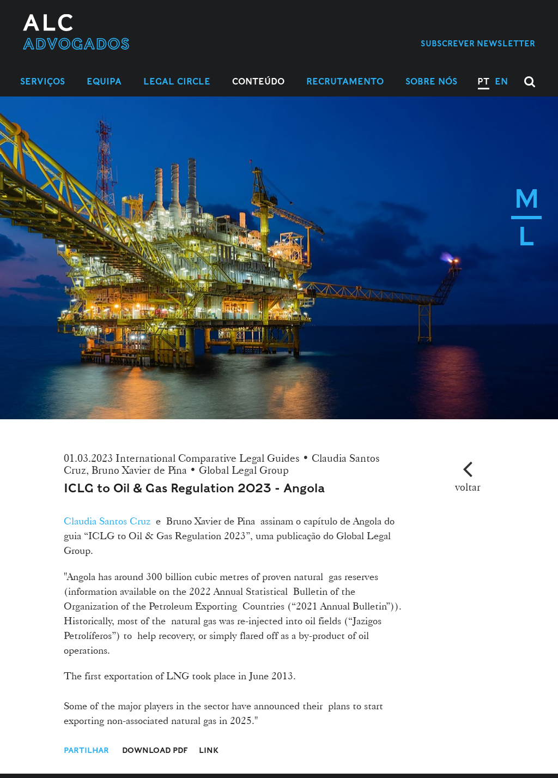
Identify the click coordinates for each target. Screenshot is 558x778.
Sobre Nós (431, 81)
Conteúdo (258, 81)
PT (483, 81)
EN (501, 81)
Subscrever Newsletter (478, 43)
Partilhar (87, 750)
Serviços (42, 81)
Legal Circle (176, 81)
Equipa (104, 81)
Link (209, 750)
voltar (468, 486)
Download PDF (155, 750)
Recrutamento (345, 81)
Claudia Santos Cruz (107, 521)
